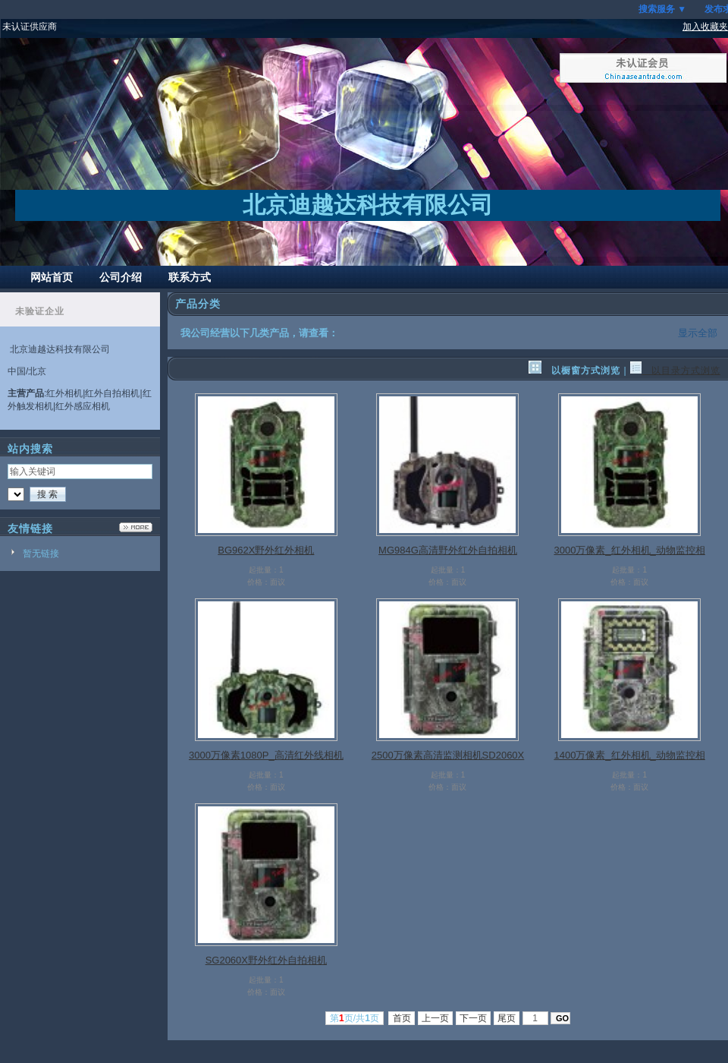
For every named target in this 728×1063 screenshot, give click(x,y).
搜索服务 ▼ (662, 9)
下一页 (473, 1018)
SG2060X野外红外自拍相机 (266, 960)
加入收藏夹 (705, 26)
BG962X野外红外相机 (266, 550)
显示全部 (697, 333)
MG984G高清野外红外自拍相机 (447, 550)
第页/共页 (354, 1018)
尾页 (507, 1018)
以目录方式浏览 (675, 370)
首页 (401, 1018)
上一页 (435, 1018)
